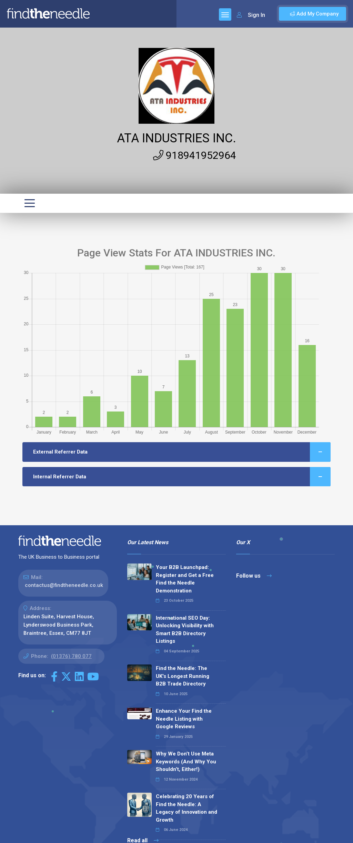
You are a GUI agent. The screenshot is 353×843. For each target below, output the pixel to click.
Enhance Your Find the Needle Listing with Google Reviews (184, 719)
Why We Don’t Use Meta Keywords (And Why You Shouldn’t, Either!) (186, 761)
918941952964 (194, 155)
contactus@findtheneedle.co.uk (64, 585)
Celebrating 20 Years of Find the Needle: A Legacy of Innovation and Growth (186, 808)
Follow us (254, 575)
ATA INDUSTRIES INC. (176, 138)
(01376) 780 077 (71, 656)
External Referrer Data (182, 452)
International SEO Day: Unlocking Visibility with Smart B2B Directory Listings (185, 629)
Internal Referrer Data (182, 477)
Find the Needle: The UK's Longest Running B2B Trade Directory (182, 676)
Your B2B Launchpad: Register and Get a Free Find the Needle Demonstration (185, 579)
